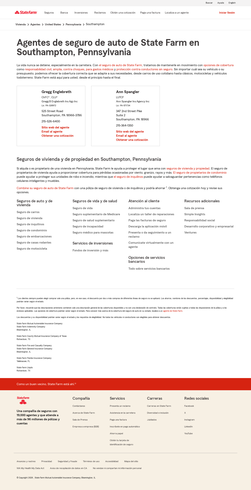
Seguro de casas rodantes (34, 242)
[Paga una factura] (150, 13)
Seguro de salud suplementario (94, 220)
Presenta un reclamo (120, 406)
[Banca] (64, 13)
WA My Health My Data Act (30, 468)
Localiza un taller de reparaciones (151, 214)
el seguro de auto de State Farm (120, 65)
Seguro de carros (28, 212)
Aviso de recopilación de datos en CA (68, 468)
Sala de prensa (194, 208)
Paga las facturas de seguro (147, 220)
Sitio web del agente (55, 127)
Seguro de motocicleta (32, 248)
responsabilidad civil (38, 69)
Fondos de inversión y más (90, 250)
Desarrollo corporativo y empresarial (209, 226)
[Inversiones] (81, 13)
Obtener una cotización (58, 135)
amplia (57, 69)
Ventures (190, 232)
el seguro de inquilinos (128, 176)
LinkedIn (188, 426)
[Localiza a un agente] (177, 13)
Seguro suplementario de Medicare (96, 214)
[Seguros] (49, 13)
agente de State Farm (172, 311)
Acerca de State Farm (84, 413)
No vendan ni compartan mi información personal (117, 468)
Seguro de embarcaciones (34, 236)
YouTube (188, 433)
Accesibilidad (111, 461)
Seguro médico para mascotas (93, 232)
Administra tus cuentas (144, 208)
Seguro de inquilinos (30, 224)
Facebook (189, 406)
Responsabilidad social (199, 220)
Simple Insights (194, 214)
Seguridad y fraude (67, 461)
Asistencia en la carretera (122, 413)
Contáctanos (79, 406)
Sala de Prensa (80, 420)
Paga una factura (118, 420)
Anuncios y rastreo (26, 461)
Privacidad (46, 461)
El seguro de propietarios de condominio (199, 172)
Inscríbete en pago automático (125, 426)
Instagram (189, 420)
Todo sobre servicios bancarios (149, 268)
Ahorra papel (116, 433)
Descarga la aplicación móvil (147, 226)
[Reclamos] (100, 13)
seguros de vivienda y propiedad (187, 168)
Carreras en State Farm (159, 406)
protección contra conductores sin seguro (144, 69)
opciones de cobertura (219, 65)
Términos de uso (91, 461)
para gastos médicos (99, 69)
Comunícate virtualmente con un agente (151, 244)
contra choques (73, 69)
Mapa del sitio (131, 461)
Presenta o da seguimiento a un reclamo (149, 234)
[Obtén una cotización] (123, 13)
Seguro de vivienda (29, 218)
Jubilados (152, 420)
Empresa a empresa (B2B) (86, 426)
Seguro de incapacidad (88, 226)
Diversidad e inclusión (157, 413)
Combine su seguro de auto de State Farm (45, 188)
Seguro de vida (83, 208)
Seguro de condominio (32, 230)
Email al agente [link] (52, 131)
